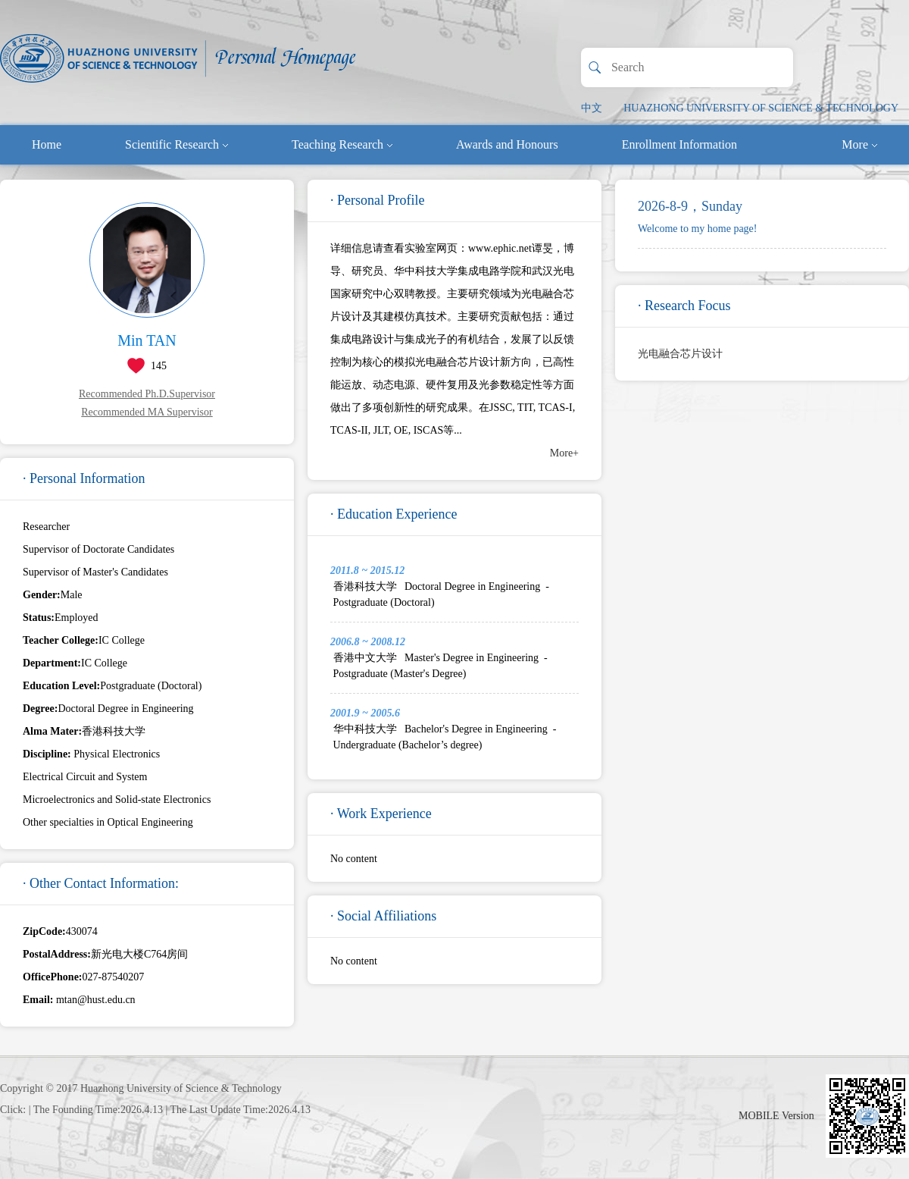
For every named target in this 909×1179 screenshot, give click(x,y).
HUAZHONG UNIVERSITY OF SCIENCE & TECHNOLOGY (760, 108)
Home (46, 144)
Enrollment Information (679, 144)
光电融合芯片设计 (680, 353)
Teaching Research (342, 144)
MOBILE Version (776, 1115)
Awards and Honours (507, 144)
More (859, 144)
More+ (564, 453)
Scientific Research (176, 144)
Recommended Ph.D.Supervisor (147, 394)
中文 (591, 108)
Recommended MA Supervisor (146, 412)
